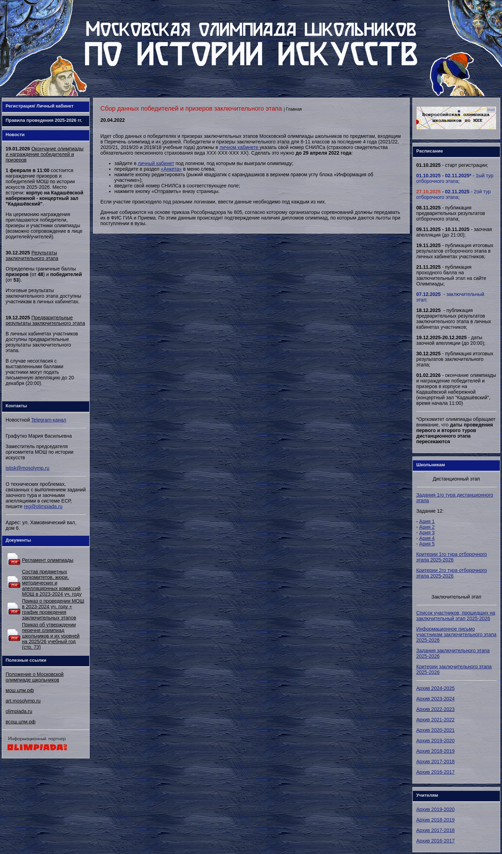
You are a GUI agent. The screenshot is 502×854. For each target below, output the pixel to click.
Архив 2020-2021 (435, 730)
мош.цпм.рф (20, 690)
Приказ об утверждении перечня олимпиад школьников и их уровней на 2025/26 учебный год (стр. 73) (50, 636)
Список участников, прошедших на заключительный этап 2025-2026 (455, 615)
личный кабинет (156, 163)
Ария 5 (427, 544)
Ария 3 (427, 532)
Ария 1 (427, 521)
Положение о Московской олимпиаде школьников (34, 677)
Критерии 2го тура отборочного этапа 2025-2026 (451, 573)
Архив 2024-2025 (435, 688)
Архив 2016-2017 (435, 772)
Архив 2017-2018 (435, 761)
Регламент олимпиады (47, 560)
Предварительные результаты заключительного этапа (45, 320)
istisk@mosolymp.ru (27, 468)
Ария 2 (427, 527)
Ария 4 (427, 538)
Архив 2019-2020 (435, 740)
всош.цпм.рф (21, 722)
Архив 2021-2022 (435, 719)
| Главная (293, 109)
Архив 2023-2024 (435, 698)
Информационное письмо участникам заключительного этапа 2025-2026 (456, 634)
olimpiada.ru (19, 711)
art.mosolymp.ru (23, 701)
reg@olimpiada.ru (43, 506)
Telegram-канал (48, 420)
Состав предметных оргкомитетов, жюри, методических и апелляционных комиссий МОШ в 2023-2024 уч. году (52, 583)
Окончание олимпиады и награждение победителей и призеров (44, 154)
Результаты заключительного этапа (32, 255)
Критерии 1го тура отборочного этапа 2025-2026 (451, 557)
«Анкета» (171, 169)
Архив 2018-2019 (435, 751)
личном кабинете (239, 147)
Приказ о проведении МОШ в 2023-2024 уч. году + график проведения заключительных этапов (53, 609)
